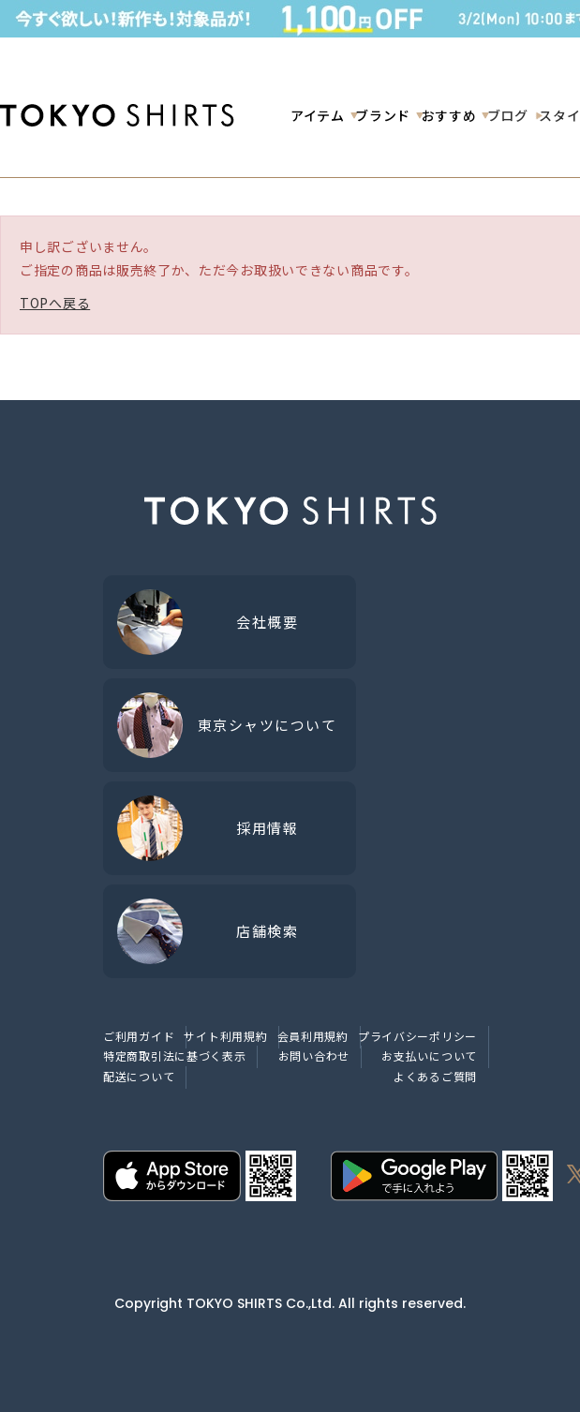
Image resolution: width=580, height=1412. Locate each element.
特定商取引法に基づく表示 (174, 1055)
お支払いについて (429, 1055)
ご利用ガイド (138, 1036)
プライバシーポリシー (417, 1036)
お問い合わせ (313, 1055)
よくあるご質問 (435, 1076)
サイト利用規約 (225, 1036)
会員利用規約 (313, 1036)
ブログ (507, 115)
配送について (138, 1076)
